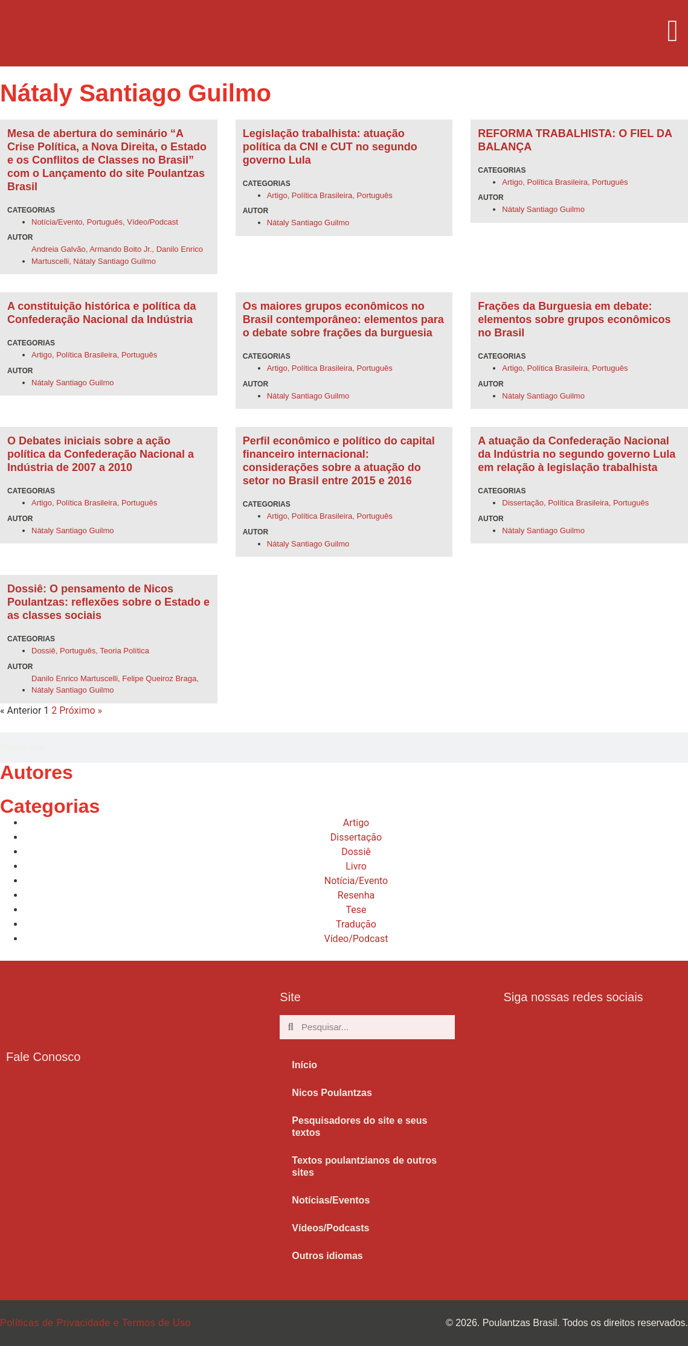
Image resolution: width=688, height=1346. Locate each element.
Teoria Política (124, 650)
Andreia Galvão (58, 249)
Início (304, 1065)
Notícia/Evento (57, 221)
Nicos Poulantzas (331, 1093)
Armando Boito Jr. (120, 249)
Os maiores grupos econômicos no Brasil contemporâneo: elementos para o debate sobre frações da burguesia (343, 319)
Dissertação (523, 502)
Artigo (277, 195)
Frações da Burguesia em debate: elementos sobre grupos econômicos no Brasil (574, 319)
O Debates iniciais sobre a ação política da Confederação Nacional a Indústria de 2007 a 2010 (100, 454)
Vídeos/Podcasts (330, 1228)
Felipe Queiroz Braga (159, 678)
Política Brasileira (322, 195)
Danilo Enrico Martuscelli (74, 678)
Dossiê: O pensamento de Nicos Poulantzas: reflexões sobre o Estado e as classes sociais (108, 602)
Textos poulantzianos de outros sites (364, 1166)
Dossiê (43, 650)
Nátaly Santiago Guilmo (114, 261)
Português (105, 221)
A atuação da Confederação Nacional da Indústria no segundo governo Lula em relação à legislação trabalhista (576, 454)
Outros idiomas (327, 1256)
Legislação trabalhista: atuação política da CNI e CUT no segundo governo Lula (330, 146)
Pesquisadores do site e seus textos (359, 1126)
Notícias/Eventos (331, 1200)
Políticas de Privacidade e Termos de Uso (95, 1323)
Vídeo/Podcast (152, 221)
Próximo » (80, 710)
